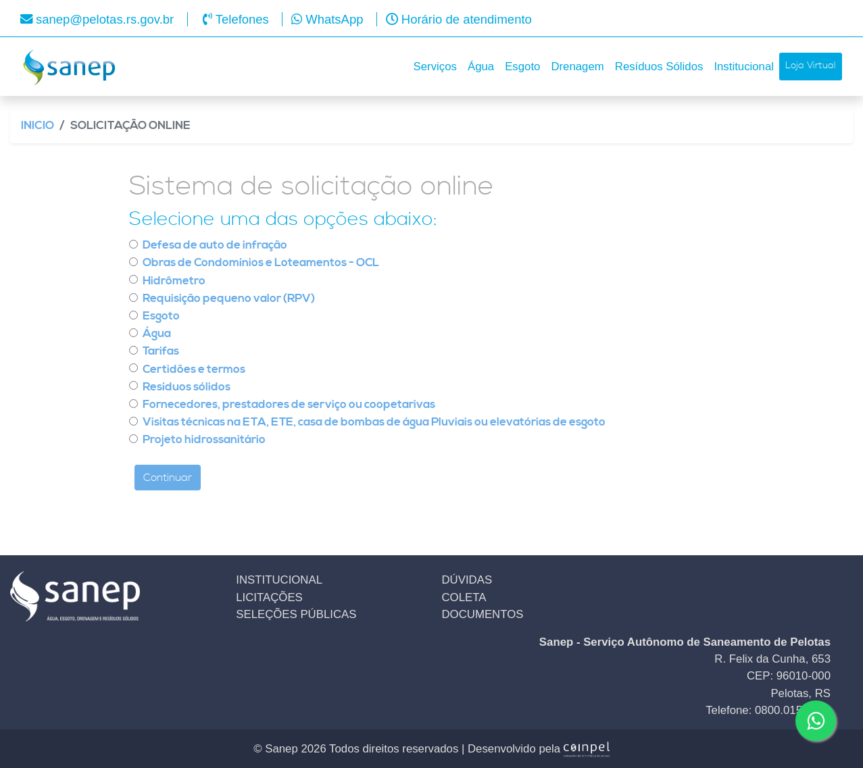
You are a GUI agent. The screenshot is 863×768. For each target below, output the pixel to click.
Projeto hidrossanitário (204, 440)
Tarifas (161, 351)
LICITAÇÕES (269, 597)
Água (157, 334)
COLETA (464, 597)
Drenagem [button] (577, 66)
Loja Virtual (810, 65)
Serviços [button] (435, 66)
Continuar (167, 477)
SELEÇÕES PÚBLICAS (296, 614)
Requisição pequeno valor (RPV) (229, 299)
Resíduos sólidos (186, 387)
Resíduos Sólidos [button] (659, 66)
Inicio (37, 126)
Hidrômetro (174, 281)
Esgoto (161, 316)
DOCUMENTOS (483, 614)
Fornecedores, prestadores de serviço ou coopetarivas (289, 405)
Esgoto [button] (522, 66)
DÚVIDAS (467, 579)
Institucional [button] (744, 66)
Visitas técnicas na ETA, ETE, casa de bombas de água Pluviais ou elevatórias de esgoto (374, 422)
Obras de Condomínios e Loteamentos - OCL (261, 263)
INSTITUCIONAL (279, 579)
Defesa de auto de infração (215, 245)
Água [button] (481, 66)
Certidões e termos (194, 370)
